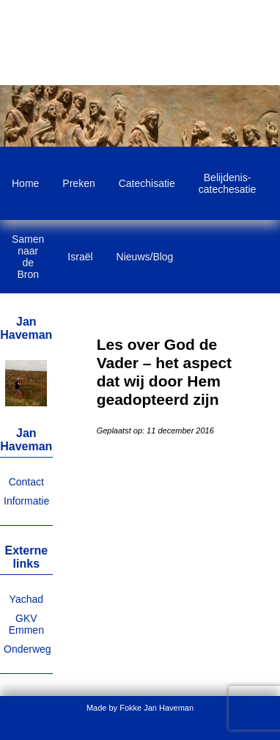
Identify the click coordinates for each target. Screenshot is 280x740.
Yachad (26, 599)
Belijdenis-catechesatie (228, 183)
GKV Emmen (26, 624)
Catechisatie (147, 183)
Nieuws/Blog (145, 257)
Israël (79, 257)
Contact (26, 482)
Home (25, 183)
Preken (78, 183)
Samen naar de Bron (28, 256)
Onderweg (27, 649)
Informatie (26, 501)
